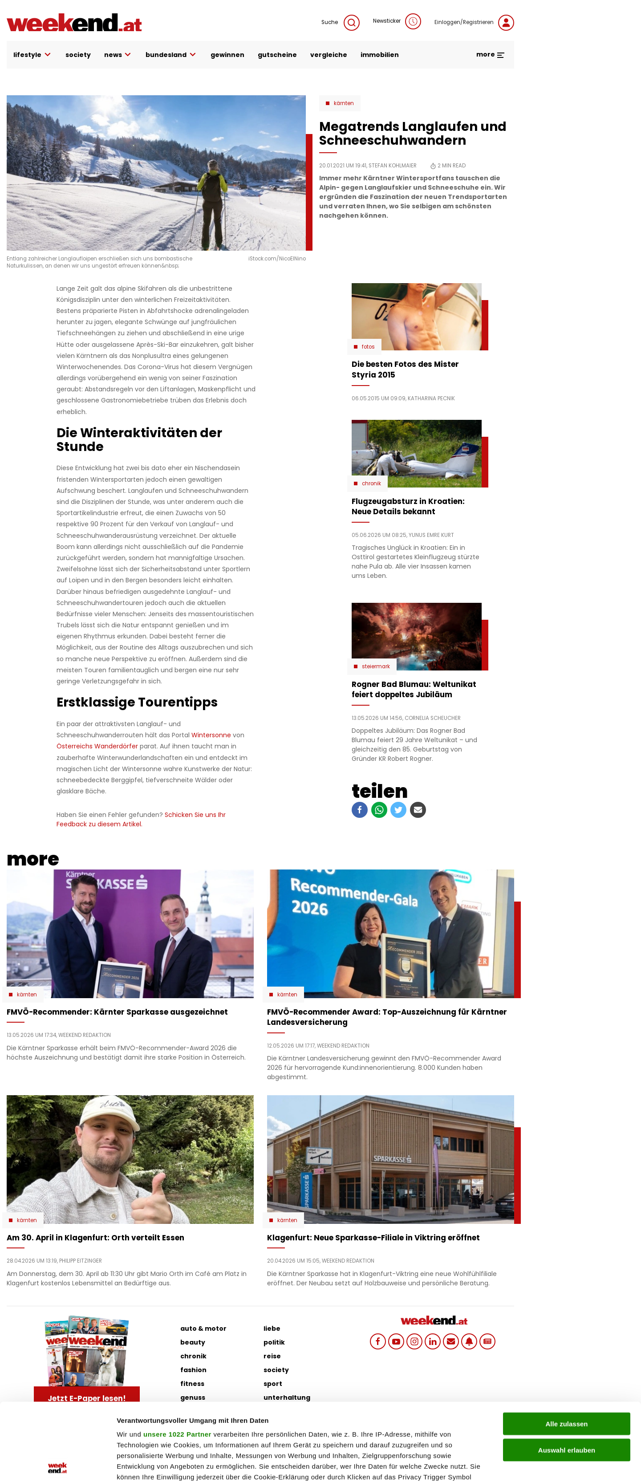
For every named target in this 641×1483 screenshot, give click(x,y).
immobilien (380, 54)
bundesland (171, 55)
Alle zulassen (566, 1345)
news (118, 55)
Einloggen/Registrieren (474, 23)
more (490, 54)
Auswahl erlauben (566, 1371)
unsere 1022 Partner (177, 1356)
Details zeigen (473, 1465)
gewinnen (227, 54)
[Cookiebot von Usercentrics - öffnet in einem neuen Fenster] (58, 1465)
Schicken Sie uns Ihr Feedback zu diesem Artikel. (141, 819)
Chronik (371, 483)
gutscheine (277, 54)
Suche (340, 23)
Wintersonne (211, 735)
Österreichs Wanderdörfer (97, 746)
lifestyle (32, 55)
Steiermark (376, 666)
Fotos (368, 346)
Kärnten (344, 103)
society (78, 54)
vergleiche (328, 54)
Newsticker (397, 21)
